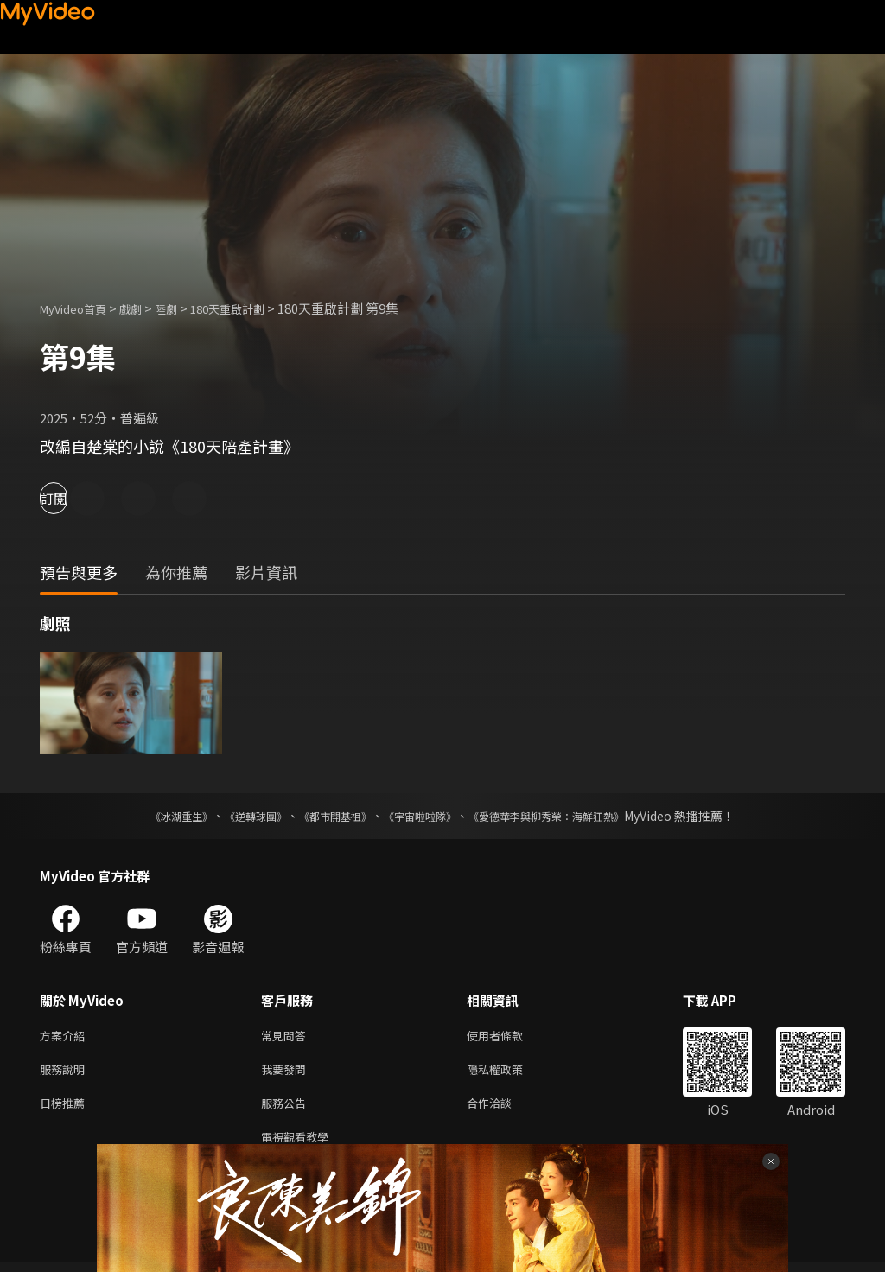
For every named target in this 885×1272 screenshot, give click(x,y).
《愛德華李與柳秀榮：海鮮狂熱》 (568, 815)
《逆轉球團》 (236, 815)
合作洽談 (503, 1109)
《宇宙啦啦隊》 (423, 815)
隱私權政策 (509, 1073)
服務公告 (287, 1109)
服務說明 (66, 1073)
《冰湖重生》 (151, 815)
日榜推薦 (66, 1109)
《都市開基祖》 (326, 815)
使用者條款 (509, 1036)
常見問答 (287, 1036)
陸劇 (183, 308)
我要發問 (287, 1073)
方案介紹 (66, 1036)
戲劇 (144, 308)
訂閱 (74, 498)
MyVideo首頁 (79, 308)
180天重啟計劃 (252, 308)
